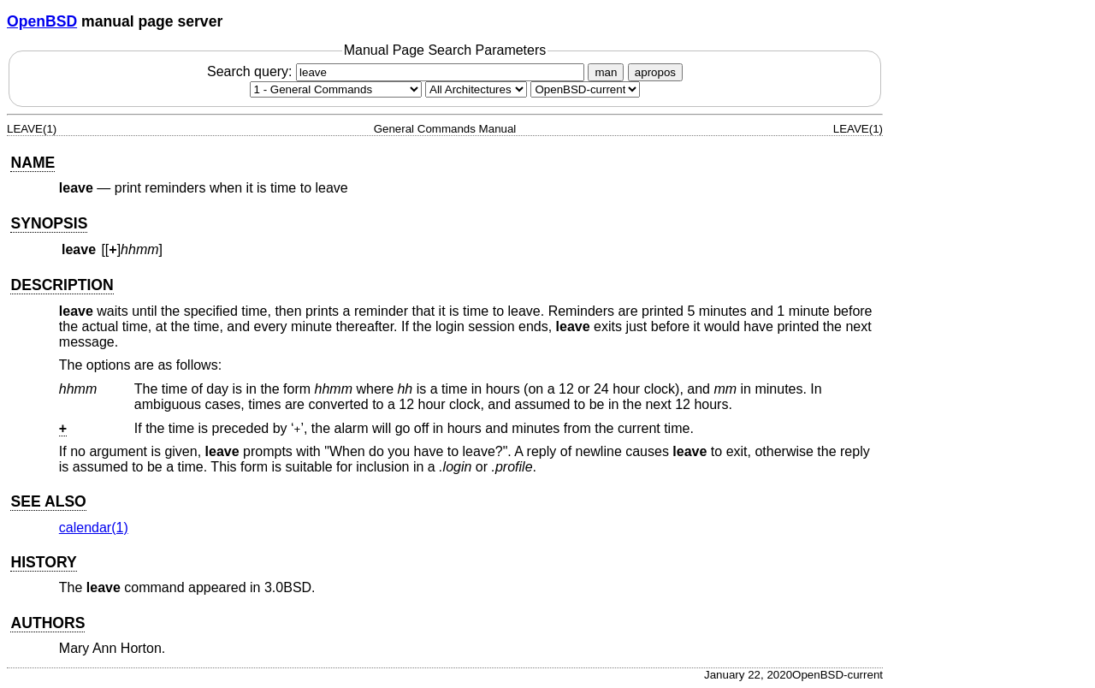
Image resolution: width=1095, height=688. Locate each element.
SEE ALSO (48, 501)
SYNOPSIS (48, 223)
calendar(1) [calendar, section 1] (93, 527)
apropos (655, 72)
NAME (32, 162)
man (606, 72)
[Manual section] (336, 89)
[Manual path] (585, 89)
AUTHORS (47, 623)
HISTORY (43, 562)
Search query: (398, 71)
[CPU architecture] (476, 89)
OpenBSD (42, 21)
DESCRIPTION (61, 285)
